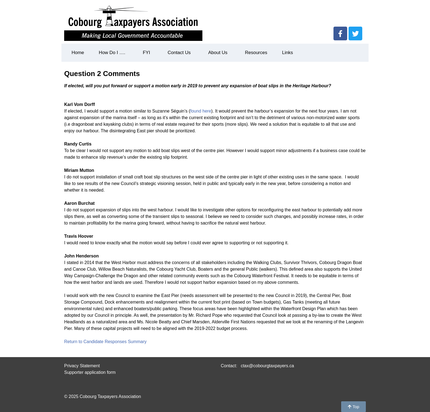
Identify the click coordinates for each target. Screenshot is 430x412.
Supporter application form (90, 372)
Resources (256, 52)
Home (78, 52)
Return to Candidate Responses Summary (105, 341)
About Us (219, 52)
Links (287, 52)
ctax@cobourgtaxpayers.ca (266, 365)
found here (200, 111)
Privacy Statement (82, 365)
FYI (148, 52)
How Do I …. (113, 52)
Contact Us (180, 52)
